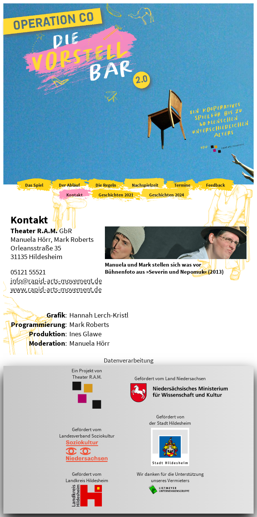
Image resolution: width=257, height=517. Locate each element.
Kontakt (74, 195)
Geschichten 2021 (116, 195)
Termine (182, 185)
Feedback (215, 185)
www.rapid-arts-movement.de (56, 289)
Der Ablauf (69, 185)
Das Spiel (34, 185)
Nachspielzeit (145, 185)
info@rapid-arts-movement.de (56, 280)
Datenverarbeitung (129, 360)
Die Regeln (106, 185)
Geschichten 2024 (166, 195)
